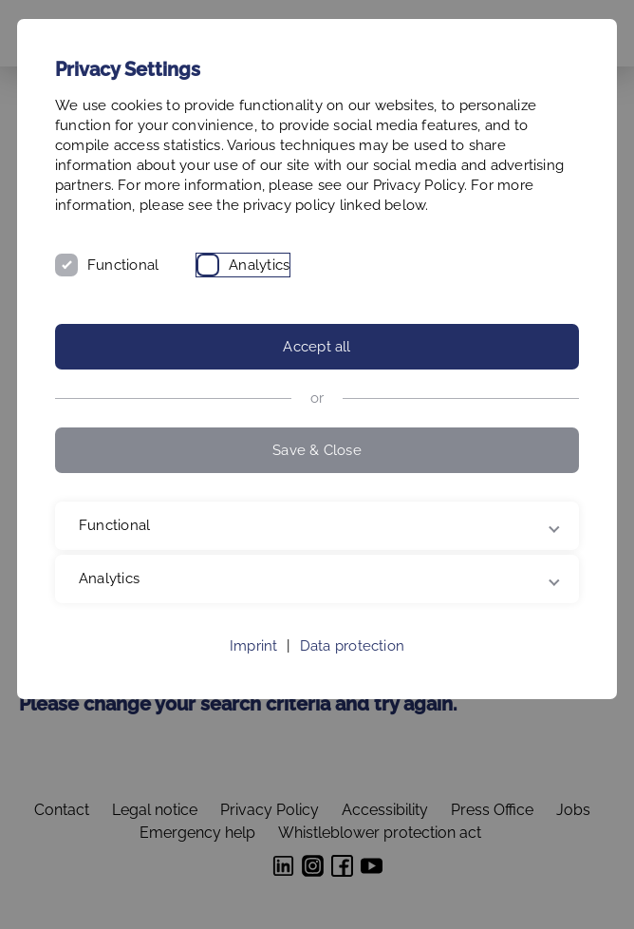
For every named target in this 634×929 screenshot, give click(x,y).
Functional (122, 265)
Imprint (254, 645)
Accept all (316, 346)
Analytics (259, 265)
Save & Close (317, 450)
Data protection (352, 645)
